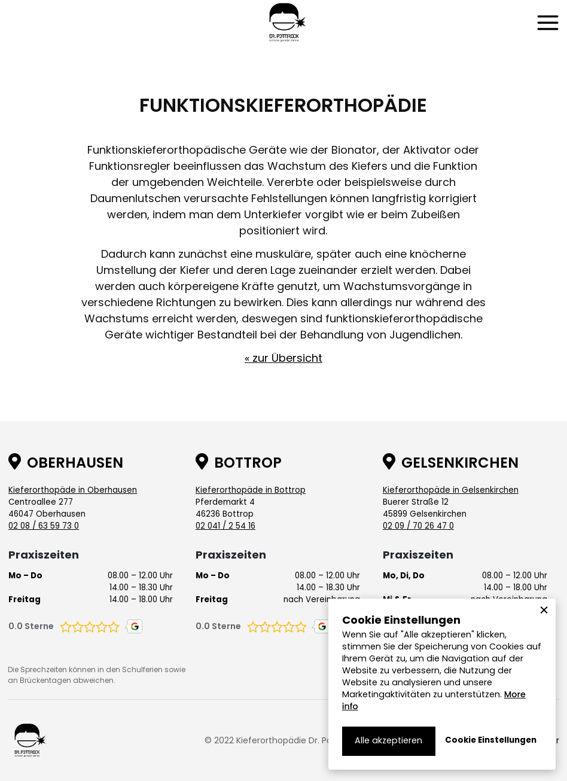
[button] (547, 22)
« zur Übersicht (283, 357)
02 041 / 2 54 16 (225, 526)
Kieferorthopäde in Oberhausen (72, 490)
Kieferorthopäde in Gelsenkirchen (451, 490)
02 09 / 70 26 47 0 (418, 526)
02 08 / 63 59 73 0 (43, 526)
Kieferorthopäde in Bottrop (251, 490)
